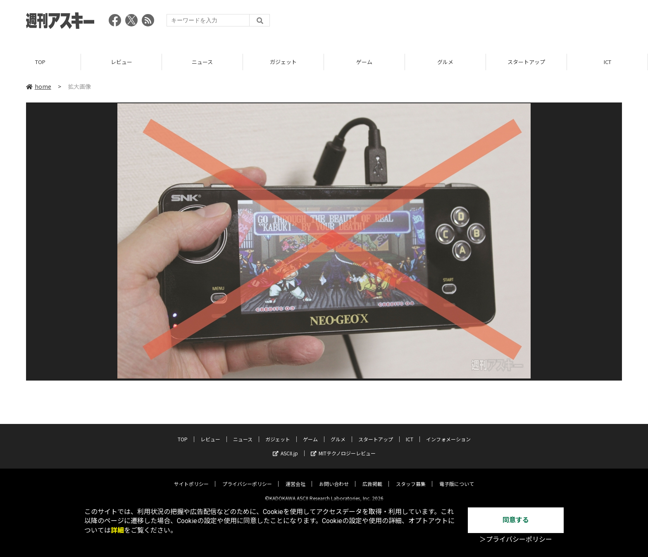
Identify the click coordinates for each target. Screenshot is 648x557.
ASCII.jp (285, 446)
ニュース (202, 62)
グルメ (445, 62)
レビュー (121, 62)
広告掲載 (372, 477)
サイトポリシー (191, 477)
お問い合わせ (334, 477)
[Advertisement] (471, 22)
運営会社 (295, 477)
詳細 (117, 530)
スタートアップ (526, 62)
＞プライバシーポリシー (515, 539)
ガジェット (283, 62)
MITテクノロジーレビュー (343, 446)
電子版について (456, 477)
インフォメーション (448, 432)
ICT (607, 62)
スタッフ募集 (411, 477)
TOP (40, 62)
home (38, 86)
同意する (516, 520)
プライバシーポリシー (247, 477)
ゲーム (364, 62)
